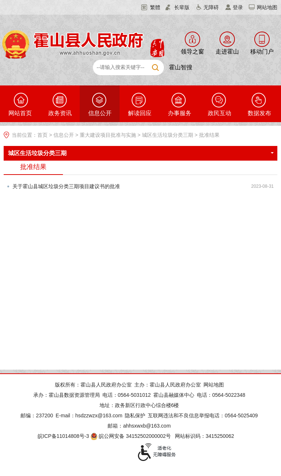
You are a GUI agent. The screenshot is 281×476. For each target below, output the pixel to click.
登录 (238, 7)
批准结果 (209, 135)
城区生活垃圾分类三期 (167, 135)
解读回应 (139, 113)
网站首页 (20, 113)
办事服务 (179, 113)
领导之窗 (192, 51)
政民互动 (219, 113)
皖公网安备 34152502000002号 (131, 436)
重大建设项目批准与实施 (108, 135)
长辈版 (182, 7)
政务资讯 (60, 113)
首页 (42, 135)
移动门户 (262, 51)
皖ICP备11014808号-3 (63, 436)
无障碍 (211, 7)
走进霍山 (227, 51)
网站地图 (267, 7)
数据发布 (259, 113)
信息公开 (100, 113)
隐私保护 (135, 415)
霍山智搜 (180, 67)
